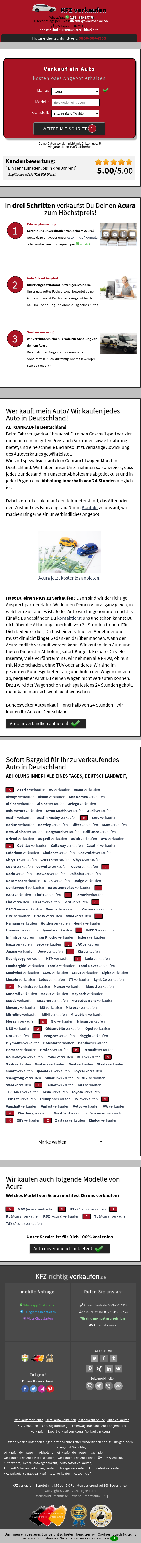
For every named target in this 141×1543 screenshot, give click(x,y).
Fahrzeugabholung (53, 1426)
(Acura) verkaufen (36, 1209)
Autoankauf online (91, 1420)
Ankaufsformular (105, 1325)
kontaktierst (69, 618)
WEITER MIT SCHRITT (69, 128)
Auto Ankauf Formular (82, 251)
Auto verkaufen (118, 1420)
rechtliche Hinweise (67, 1496)
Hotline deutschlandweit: (69, 38)
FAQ (105, 1496)
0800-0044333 (117, 1305)
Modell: (42, 101)
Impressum (92, 1496)
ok (114, 1538)
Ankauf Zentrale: (95, 1305)
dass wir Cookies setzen (90, 1538)
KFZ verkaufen (83, 9)
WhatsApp (87, 258)
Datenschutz (42, 1496)
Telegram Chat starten (40, 1312)
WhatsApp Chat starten (39, 1305)
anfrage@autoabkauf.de (92, 21)
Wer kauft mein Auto (28, 1420)
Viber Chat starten (40, 1318)
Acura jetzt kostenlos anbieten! (69, 578)
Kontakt (90, 507)
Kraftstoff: (40, 112)
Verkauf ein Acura (97, 1431)
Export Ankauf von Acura (65, 1431)
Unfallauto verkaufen (61, 1420)
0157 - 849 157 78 (82, 17)
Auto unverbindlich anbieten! (45, 723)
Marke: (43, 90)
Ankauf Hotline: (92, 1312)
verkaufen (31, 789)
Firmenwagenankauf (84, 1426)
